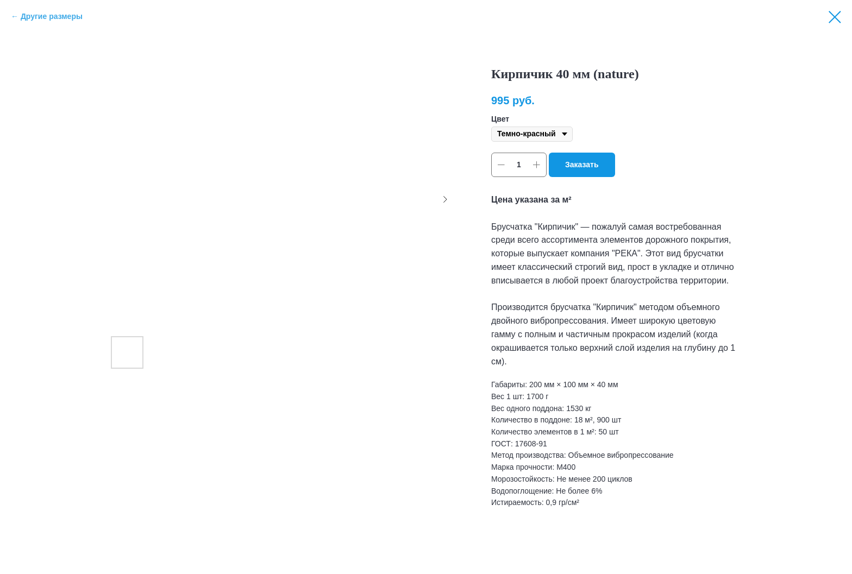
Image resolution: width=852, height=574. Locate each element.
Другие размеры (52, 16)
